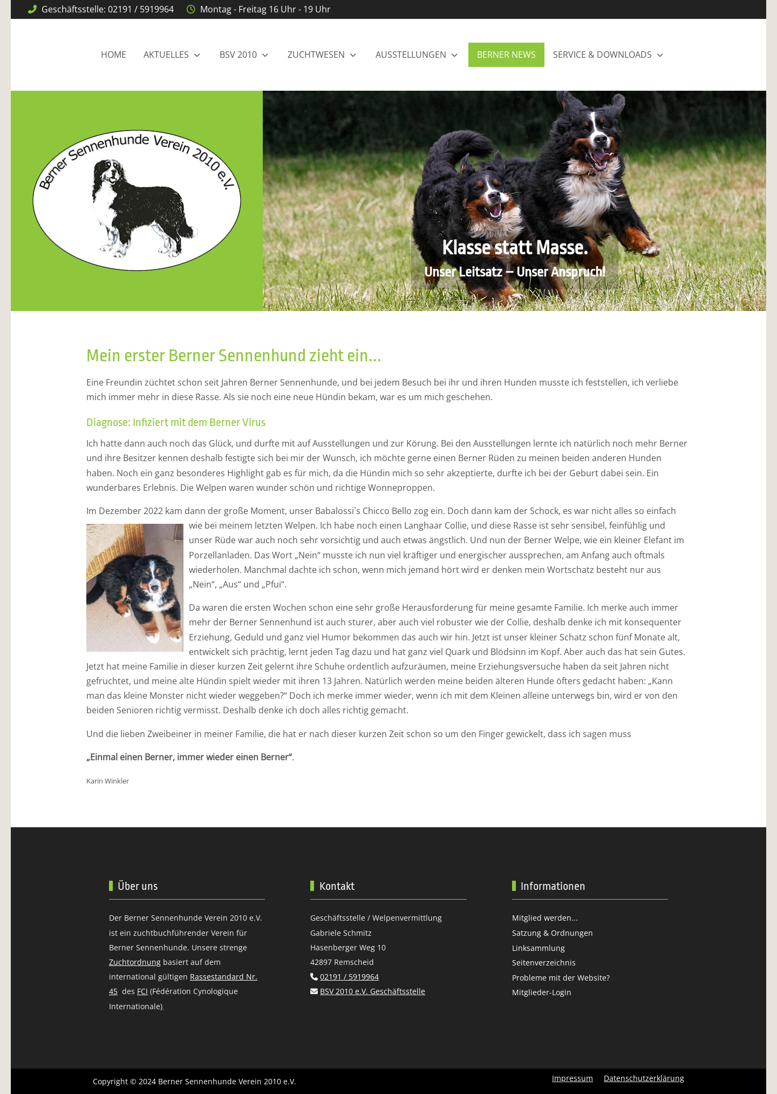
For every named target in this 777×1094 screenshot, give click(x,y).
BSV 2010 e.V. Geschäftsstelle (372, 991)
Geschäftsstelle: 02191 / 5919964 (108, 9)
